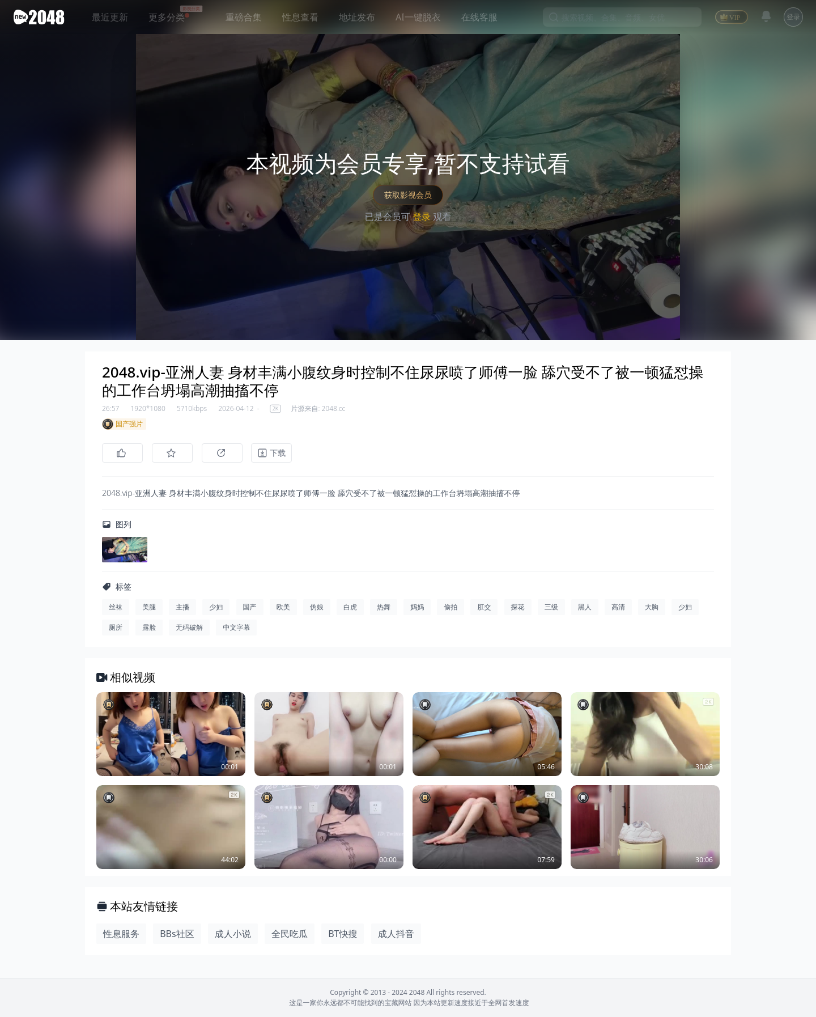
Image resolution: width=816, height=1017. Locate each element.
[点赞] (122, 453)
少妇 (216, 607)
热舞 (383, 607)
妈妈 (417, 607)
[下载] (272, 453)
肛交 (484, 607)
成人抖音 (396, 933)
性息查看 (300, 17)
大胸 (651, 607)
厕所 (115, 627)
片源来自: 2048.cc (318, 408)
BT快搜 (342, 933)
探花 (518, 607)
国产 (250, 607)
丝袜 (115, 607)
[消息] (766, 16)
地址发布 (357, 17)
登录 (793, 17)
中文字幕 (236, 627)
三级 (551, 607)
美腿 (149, 607)
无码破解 (189, 627)
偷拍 (450, 607)
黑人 (585, 607)
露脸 (149, 627)
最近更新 (110, 17)
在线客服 (479, 17)
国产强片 (122, 424)
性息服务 (121, 933)
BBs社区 (177, 933)
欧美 (283, 607)
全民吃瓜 (289, 933)
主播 (182, 607)
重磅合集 (244, 17)
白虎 (350, 607)
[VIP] (731, 17)
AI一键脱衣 (418, 17)
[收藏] (172, 453)
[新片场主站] (41, 17)
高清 (618, 607)
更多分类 (166, 17)
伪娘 (317, 607)
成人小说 (233, 933)
